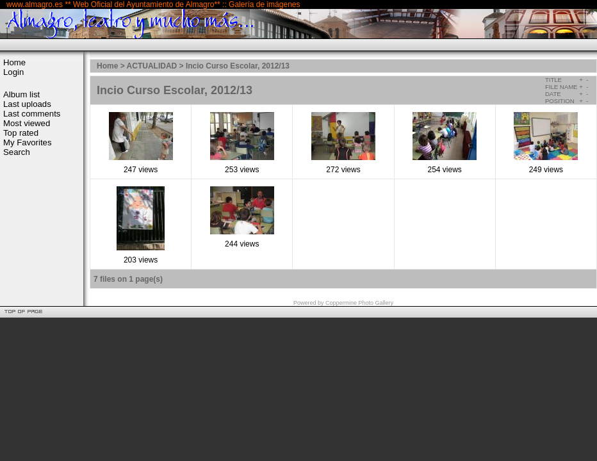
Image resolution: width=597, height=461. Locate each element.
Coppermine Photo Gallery (359, 303)
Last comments (31, 113)
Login (13, 72)
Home (14, 62)
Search (16, 152)
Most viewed (26, 123)
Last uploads (27, 104)
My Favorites (27, 142)
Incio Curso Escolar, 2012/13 (238, 65)
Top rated (20, 133)
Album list (21, 94)
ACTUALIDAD (152, 65)
